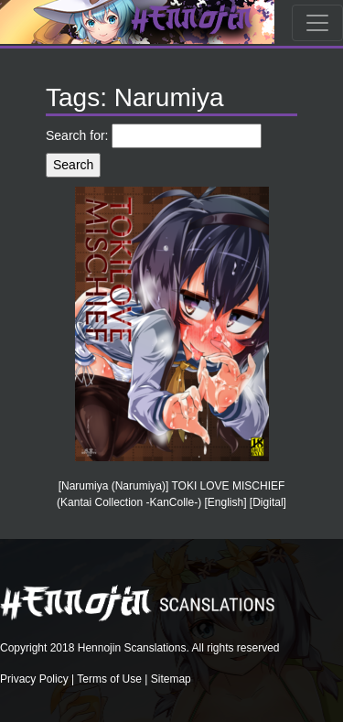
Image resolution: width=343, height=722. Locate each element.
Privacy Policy (34, 679)
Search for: (77, 135)
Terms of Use (109, 679)
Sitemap (171, 679)
